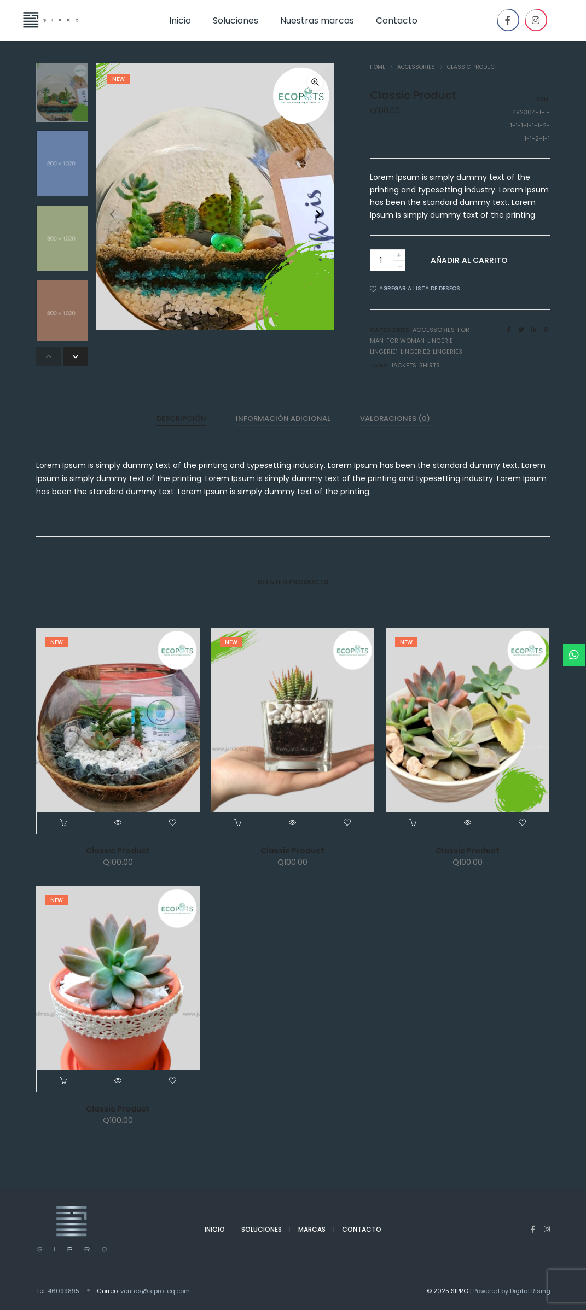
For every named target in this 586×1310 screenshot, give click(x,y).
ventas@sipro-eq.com (155, 1290)
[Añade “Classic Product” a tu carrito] (64, 823)
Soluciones (261, 1229)
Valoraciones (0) (395, 418)
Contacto (361, 1229)
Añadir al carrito (469, 260)
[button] (318, 214)
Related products (293, 582)
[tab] (181, 418)
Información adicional (283, 418)
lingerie (440, 340)
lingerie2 (415, 351)
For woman (405, 340)
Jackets (403, 364)
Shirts (429, 364)
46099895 (63, 1290)
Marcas (312, 1229)
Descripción (181, 418)
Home (377, 67)
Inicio (215, 1229)
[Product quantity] (387, 260)
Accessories (416, 67)
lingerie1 (384, 351)
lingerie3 (447, 351)
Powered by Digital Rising (511, 1290)
